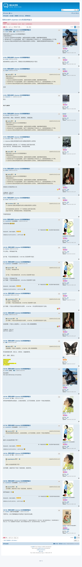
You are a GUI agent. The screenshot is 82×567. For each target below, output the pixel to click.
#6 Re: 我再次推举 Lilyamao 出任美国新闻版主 (16, 137)
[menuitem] (10, 13)
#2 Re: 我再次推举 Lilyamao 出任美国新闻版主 (16, 57)
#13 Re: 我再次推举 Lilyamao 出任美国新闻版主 (17, 313)
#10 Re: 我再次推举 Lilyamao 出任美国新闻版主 (17, 247)
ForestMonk (65, 147)
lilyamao (64, 247)
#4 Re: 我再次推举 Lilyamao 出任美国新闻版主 (16, 95)
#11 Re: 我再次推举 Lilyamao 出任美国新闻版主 (17, 262)
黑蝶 (63, 357)
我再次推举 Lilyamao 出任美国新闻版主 (17, 20)
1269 (68, 240)
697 (66, 152)
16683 (66, 107)
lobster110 (65, 102)
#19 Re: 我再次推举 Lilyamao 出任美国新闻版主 (17, 481)
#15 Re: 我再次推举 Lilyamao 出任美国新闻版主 (17, 369)
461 (68, 50)
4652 (66, 51)
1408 (68, 189)
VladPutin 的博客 (66, 529)
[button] (79, 27)
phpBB (33, 546)
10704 (66, 63)
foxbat (64, 57)
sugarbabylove (66, 235)
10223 (66, 74)
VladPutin (64, 525)
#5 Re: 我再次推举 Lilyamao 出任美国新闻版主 (16, 113)
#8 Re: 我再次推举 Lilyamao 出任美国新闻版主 (16, 198)
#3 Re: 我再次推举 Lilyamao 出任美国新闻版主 (16, 69)
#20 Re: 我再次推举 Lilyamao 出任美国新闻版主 (17, 510)
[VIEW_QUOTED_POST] (15, 74)
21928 (66, 190)
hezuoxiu (64, 113)
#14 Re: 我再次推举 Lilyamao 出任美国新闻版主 (17, 341)
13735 (66, 241)
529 (68, 73)
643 (68, 106)
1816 (68, 531)
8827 (66, 252)
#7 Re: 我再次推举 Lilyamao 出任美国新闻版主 (16, 168)
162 (68, 417)
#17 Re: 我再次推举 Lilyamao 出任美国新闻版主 (17, 425)
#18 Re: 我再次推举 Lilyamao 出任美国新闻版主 (17, 453)
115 (66, 362)
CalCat (64, 46)
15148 (66, 532)
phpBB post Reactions (41, 549)
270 (68, 118)
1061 (66, 119)
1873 (68, 62)
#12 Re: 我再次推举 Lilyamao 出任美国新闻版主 (17, 293)
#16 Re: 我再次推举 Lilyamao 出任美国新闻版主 (17, 396)
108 (68, 151)
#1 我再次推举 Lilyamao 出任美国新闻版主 (17, 30)
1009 (68, 251)
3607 (66, 418)
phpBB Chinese (41, 548)
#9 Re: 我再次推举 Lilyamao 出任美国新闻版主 (16, 219)
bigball (64, 68)
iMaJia (64, 185)
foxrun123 (65, 293)
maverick (64, 412)
